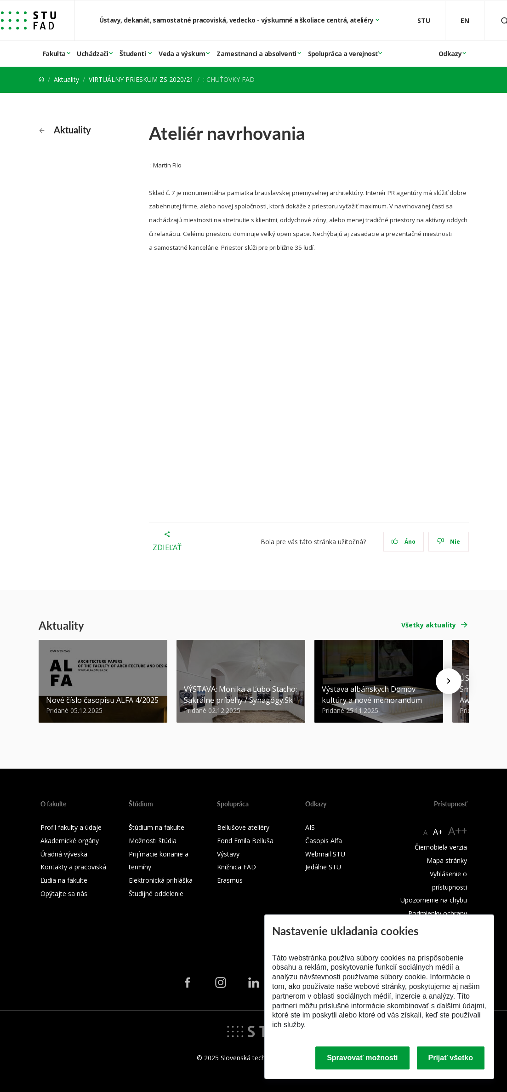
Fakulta (54, 53)
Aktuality (66, 79)
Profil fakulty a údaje (71, 827)
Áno (403, 542)
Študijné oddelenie (156, 893)
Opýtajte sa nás (63, 893)
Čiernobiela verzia (441, 847)
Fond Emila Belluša (245, 840)
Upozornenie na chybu (433, 900)
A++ (457, 830)
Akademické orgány (69, 840)
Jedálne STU (323, 866)
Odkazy (450, 53)
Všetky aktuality (428, 625)
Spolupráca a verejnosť (343, 53)
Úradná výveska (63, 854)
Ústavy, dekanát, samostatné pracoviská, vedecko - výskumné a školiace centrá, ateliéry (237, 20)
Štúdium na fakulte (156, 827)
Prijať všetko (450, 1058)
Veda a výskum (182, 53)
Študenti (134, 53)
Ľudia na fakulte (63, 880)
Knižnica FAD (236, 866)
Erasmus (230, 880)
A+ (438, 831)
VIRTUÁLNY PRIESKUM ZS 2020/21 (141, 79)
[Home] (41, 79)
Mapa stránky (447, 860)
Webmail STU (325, 854)
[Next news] (448, 681)
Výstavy (228, 854)
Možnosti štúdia (153, 840)
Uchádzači (92, 53)
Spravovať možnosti (362, 1058)
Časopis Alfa (323, 840)
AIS (310, 827)
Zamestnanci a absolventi (256, 53)
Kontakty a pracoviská (73, 866)
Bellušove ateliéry (243, 827)
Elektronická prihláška (161, 880)
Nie (448, 542)
